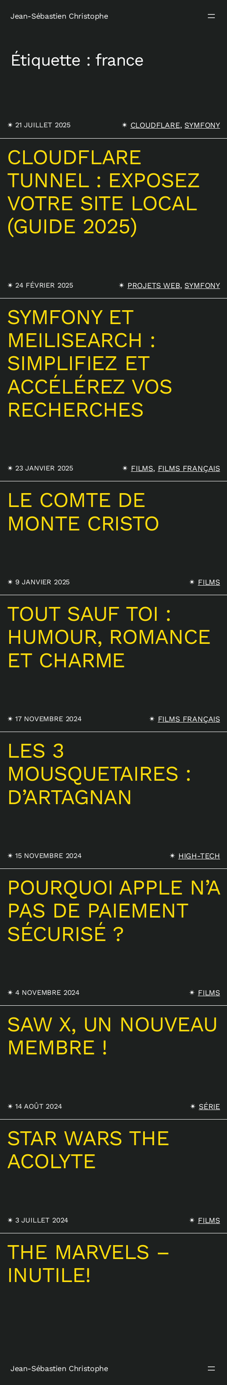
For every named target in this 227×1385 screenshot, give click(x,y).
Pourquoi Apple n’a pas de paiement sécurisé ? (113, 910)
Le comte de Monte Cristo (83, 511)
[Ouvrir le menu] (211, 16)
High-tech (199, 856)
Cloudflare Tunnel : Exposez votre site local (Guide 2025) (103, 192)
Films (142, 468)
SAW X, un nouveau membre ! (112, 1036)
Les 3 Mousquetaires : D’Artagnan (99, 773)
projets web (153, 285)
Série (209, 1106)
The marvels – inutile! (88, 1263)
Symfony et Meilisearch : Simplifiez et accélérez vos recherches (89, 363)
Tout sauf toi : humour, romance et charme (108, 637)
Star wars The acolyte (88, 1150)
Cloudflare (155, 125)
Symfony (202, 125)
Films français (189, 468)
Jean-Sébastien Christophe (59, 16)
